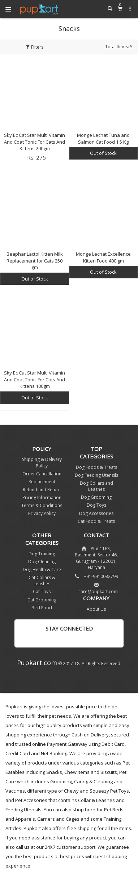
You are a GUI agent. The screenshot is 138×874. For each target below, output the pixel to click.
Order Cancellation (41, 474)
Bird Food (41, 608)
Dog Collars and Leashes (96, 486)
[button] (130, 8)
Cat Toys (42, 591)
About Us (96, 609)
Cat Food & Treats (96, 521)
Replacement (42, 482)
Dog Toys (96, 505)
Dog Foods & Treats (96, 467)
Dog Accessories (96, 513)
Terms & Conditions (41, 505)
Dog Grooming (96, 497)
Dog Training (42, 554)
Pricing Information (41, 497)
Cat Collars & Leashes (42, 580)
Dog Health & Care (42, 569)
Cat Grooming (41, 600)
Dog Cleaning (42, 562)
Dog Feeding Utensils (96, 475)
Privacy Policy (42, 513)
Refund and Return (42, 490)
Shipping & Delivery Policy (42, 462)
